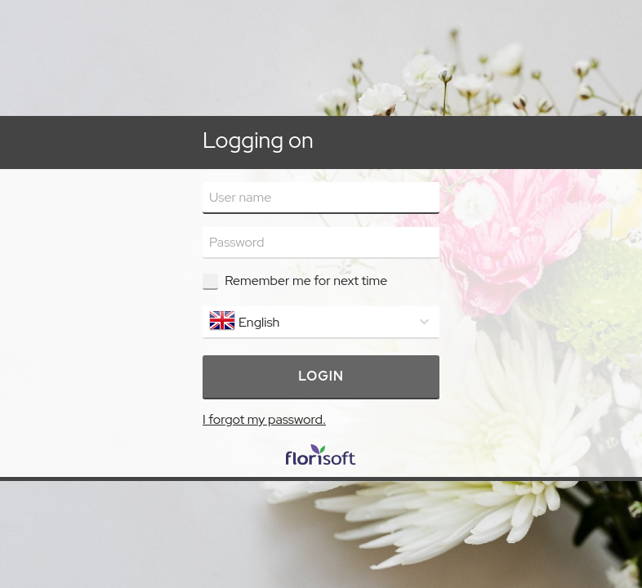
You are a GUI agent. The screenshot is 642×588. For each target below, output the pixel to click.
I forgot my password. (264, 419)
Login (321, 376)
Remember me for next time (306, 280)
